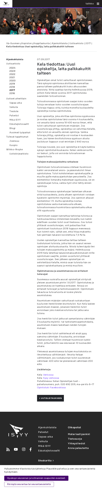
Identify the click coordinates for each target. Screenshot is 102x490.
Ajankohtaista (59, 43)
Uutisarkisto (76, 43)
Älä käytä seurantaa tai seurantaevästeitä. (29, 484)
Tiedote (13, 111)
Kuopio (13, 145)
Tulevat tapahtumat (17, 136)
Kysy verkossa (51, 378)
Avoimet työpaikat (19, 132)
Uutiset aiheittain (16, 98)
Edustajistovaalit (19, 124)
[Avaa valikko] (97, 3)
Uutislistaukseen (50, 398)
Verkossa (48, 374)
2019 (12, 83)
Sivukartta (46, 460)
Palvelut (14, 115)
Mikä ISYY (15, 119)
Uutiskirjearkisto (19, 153)
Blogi (12, 128)
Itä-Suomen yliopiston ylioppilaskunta (28, 43)
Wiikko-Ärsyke (14, 149)
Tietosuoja (75, 438)
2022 (12, 74)
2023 (12, 71)
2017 (88, 43)
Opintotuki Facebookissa (51, 387)
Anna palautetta (78, 448)
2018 (12, 87)
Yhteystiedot (76, 443)
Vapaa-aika (15, 102)
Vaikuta (13, 107)
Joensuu (14, 141)
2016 (12, 93)
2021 (12, 77)
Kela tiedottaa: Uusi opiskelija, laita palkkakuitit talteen (40, 46)
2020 (12, 80)
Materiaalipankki (79, 434)
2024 (12, 67)
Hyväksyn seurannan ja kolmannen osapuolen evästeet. (36, 478)
